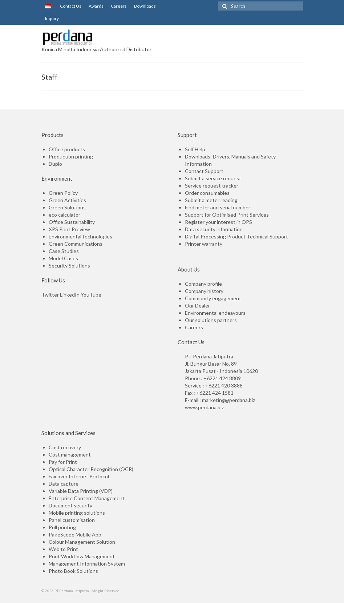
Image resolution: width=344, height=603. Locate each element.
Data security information (214, 229)
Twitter (50, 295)
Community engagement (213, 298)
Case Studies (64, 251)
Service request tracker (211, 185)
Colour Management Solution (82, 542)
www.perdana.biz (204, 407)
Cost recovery (65, 447)
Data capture (63, 484)
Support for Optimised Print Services (227, 215)
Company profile (203, 284)
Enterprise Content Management (87, 498)
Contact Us (69, 6)
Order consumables (207, 193)
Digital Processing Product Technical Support (236, 236)
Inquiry (52, 18)
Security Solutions (69, 265)
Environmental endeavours (215, 313)
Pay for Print (63, 462)
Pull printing (62, 527)
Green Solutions (67, 207)
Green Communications (75, 244)
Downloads (145, 6)
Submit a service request (213, 178)
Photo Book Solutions (73, 571)
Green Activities (67, 200)
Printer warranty (203, 244)
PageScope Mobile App (75, 534)
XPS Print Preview (69, 229)
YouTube (91, 295)
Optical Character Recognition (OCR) (91, 469)
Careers (119, 6)
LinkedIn (70, 295)
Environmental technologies (80, 236)
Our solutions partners (211, 320)
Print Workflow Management (82, 556)
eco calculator (64, 215)
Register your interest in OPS (218, 222)
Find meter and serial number (217, 207)
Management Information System (87, 563)
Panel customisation (72, 520)
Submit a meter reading (211, 200)
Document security (70, 505)
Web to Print (63, 549)
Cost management (70, 454)
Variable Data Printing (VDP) (81, 491)
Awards (96, 6)
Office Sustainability (72, 222)
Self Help (195, 149)
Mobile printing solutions (77, 513)
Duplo (55, 164)
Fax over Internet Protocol (79, 476)
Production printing (71, 156)
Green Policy (63, 193)
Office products (67, 149)
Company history (204, 291)
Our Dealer (197, 305)
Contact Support (204, 171)
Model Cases (63, 258)
